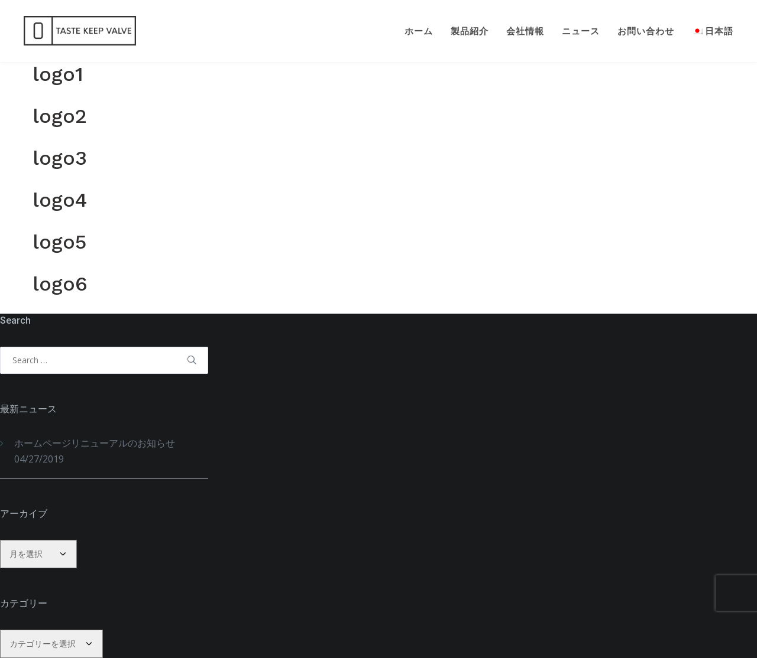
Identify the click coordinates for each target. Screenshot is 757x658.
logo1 (58, 74)
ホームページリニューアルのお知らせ (94, 443)
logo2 (60, 116)
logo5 (60, 241)
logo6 (60, 283)
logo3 (60, 158)
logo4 (60, 199)
